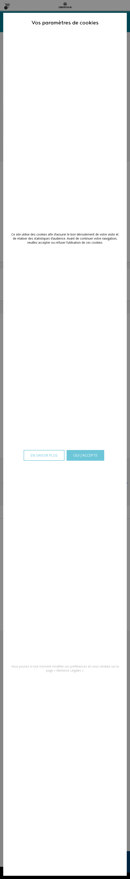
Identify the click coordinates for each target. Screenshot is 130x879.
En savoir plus (44, 455)
